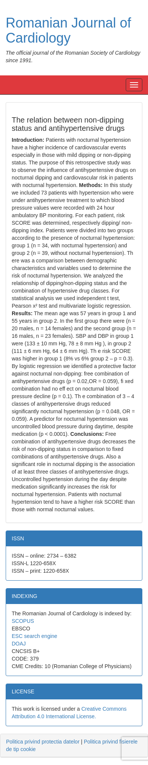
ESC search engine (34, 636)
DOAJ (19, 644)
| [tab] (71, 745)
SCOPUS (23, 621)
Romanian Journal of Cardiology (68, 30)
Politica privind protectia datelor (43, 742)
